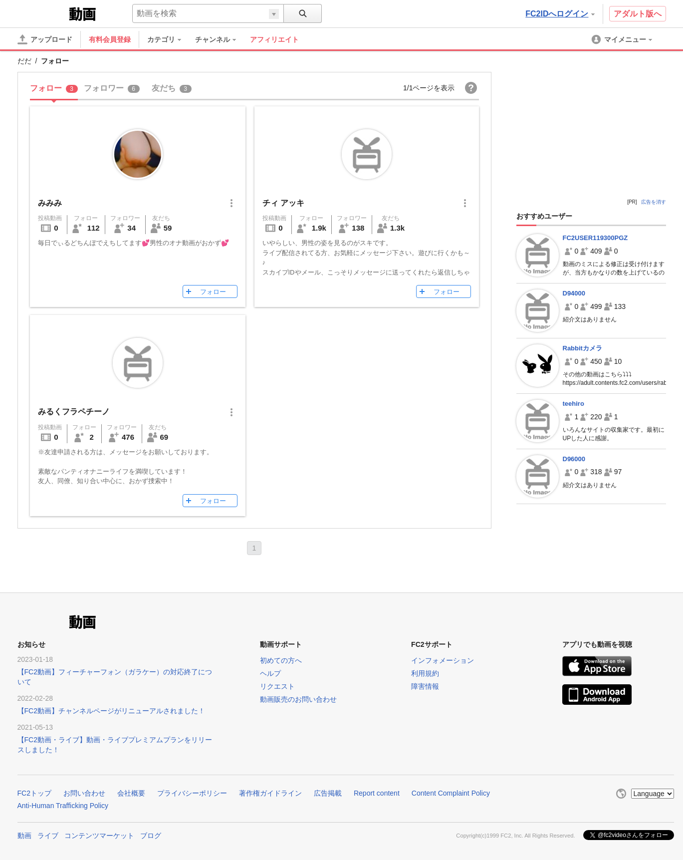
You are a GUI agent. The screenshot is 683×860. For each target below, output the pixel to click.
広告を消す (653, 202)
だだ (24, 61)
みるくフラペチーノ (74, 411)
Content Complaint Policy (451, 793)
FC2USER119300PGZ (595, 238)
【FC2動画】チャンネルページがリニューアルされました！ (111, 711)
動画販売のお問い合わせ (298, 699)
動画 (24, 836)
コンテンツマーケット (99, 836)
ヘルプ (270, 673)
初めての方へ (281, 660)
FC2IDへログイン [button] (559, 13)
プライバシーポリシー (192, 793)
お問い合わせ (84, 793)
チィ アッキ (283, 203)
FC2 (42, 13)
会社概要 (131, 793)
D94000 (574, 293)
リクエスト (277, 686)
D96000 (574, 459)
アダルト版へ (638, 13)
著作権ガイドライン (270, 793)
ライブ (47, 836)
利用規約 (425, 673)
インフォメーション (442, 660)
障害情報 (425, 686)
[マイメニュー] (622, 39)
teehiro (573, 403)
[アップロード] (44, 39)
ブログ (150, 836)
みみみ (50, 203)
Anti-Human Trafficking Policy (63, 806)
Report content (377, 793)
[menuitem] (169, 39)
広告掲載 (328, 793)
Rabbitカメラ (582, 348)
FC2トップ (34, 793)
